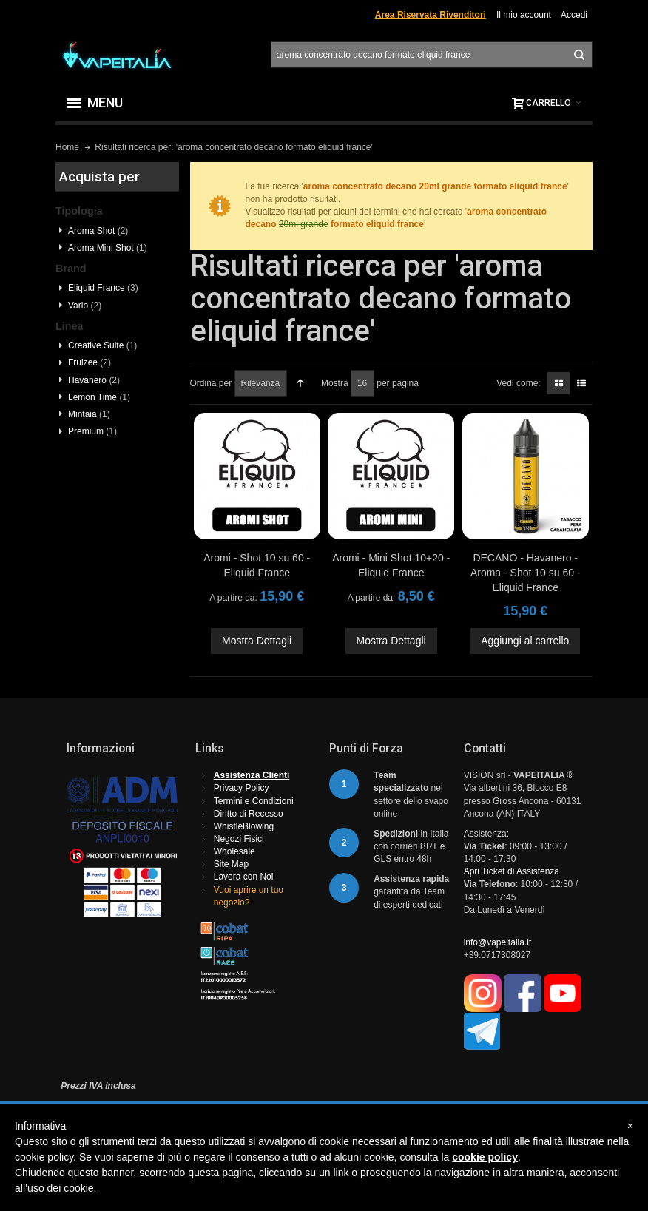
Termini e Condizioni (254, 801)
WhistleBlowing (244, 826)
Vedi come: (518, 383)
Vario (84, 305)
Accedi (574, 15)
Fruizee (89, 362)
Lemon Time (99, 397)
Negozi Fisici (239, 839)
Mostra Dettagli (256, 641)
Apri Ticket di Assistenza (511, 871)
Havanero (94, 380)
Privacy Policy (241, 788)
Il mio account (523, 15)
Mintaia (89, 414)
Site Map (231, 864)
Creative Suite (102, 345)
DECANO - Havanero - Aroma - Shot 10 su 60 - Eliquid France (525, 572)
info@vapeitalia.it (498, 942)
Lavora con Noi (244, 876)
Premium (92, 431)
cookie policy (485, 1157)
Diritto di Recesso (248, 814)
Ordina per (211, 383)
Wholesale (234, 851)
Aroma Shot (98, 231)
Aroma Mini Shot (107, 248)
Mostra (334, 383)
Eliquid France (103, 288)
